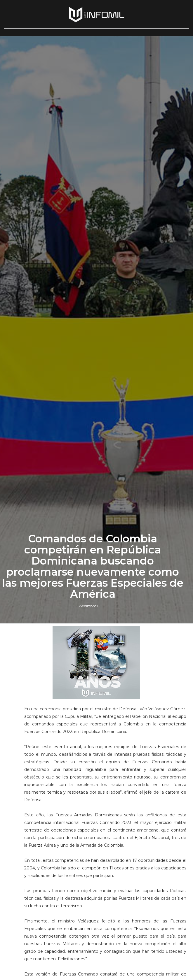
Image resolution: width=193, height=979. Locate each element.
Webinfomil (88, 606)
